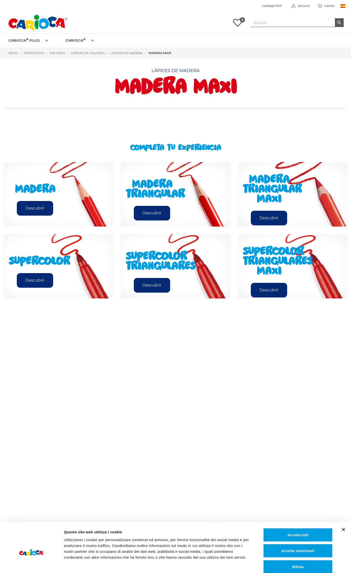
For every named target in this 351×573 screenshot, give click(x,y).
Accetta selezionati (297, 525)
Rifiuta (298, 541)
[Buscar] (297, 22)
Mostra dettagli (250, 563)
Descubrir (35, 208)
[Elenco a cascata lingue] (344, 5)
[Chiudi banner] (343, 504)
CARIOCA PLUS (24, 40)
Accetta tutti (298, 509)
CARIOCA (75, 40)
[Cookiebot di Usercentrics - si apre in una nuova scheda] (31, 563)
